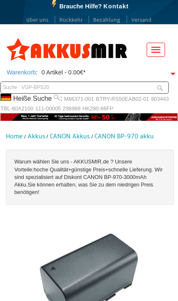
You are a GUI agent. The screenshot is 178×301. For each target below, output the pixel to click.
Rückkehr (71, 20)
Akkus (36, 136)
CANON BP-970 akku (124, 136)
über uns (37, 20)
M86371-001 (79, 99)
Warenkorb (21, 72)
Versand (141, 20)
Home (14, 136)
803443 (160, 99)
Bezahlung (106, 20)
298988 (72, 108)
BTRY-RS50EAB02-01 (122, 99)
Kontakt (116, 6)
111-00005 (48, 108)
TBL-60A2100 (16, 108)
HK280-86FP (97, 108)
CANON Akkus (70, 136)
